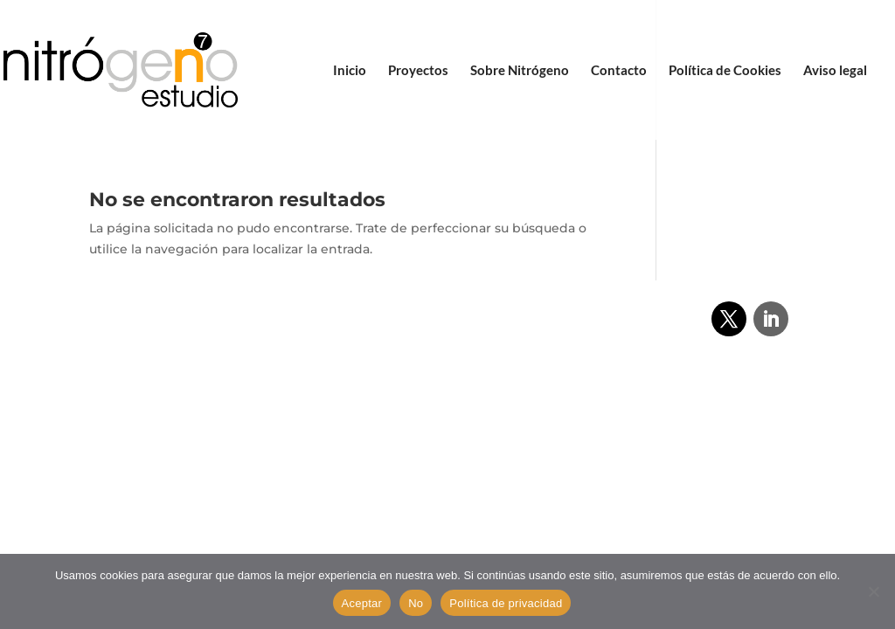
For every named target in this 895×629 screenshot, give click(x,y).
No (415, 603)
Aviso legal (835, 71)
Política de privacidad (505, 603)
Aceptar (362, 603)
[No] (873, 591)
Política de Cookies (725, 71)
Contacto (619, 71)
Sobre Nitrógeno (519, 71)
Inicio (349, 71)
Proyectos (418, 71)
